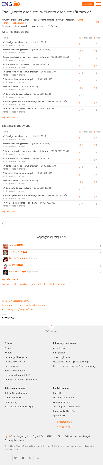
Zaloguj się (88, 4)
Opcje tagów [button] (97, 22)
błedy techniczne (20, 86)
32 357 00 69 (63, 427)
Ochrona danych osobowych (77, 436)
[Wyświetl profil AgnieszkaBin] (16, 251)
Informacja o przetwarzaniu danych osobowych (24, 305)
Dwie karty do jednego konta (28, 94)
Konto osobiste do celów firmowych (32, 72)
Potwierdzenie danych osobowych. (28, 79)
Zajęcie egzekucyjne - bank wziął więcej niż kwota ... (36, 57)
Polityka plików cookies (15, 440)
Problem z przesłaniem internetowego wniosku (34, 101)
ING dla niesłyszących (18, 436)
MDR (58, 436)
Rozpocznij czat (64, 421)
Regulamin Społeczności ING (15, 301)
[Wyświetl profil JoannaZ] (13, 264)
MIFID (49, 436)
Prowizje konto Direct (25, 42)
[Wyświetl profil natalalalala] (15, 271)
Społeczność (18, 23)
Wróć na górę (51, 331)
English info (38, 436)
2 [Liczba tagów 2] (100, 259)
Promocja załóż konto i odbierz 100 (31, 108)
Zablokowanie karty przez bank (26, 49)
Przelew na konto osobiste (27, 64)
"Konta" (80, 20)
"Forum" (5, 23)
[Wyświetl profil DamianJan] (15, 258)
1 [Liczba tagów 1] (100, 266)
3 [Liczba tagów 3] (100, 246)
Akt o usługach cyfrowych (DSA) (17, 309)
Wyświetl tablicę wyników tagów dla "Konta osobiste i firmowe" (34, 284)
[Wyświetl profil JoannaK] (13, 245)
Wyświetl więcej (10, 117)
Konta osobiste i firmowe (14, 45)
